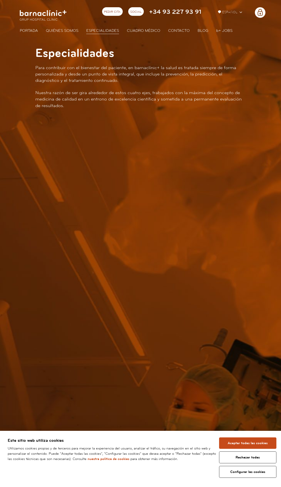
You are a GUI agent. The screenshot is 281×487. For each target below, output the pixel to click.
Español (228, 12)
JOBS (224, 30)
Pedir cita (112, 12)
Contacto (179, 30)
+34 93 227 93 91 (175, 12)
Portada (29, 30)
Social (136, 12)
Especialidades (102, 30)
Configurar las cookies (247, 472)
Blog (203, 30)
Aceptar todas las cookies (248, 443)
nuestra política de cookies (123, 459)
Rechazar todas (248, 457)
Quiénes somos (62, 30)
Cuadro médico (143, 30)
